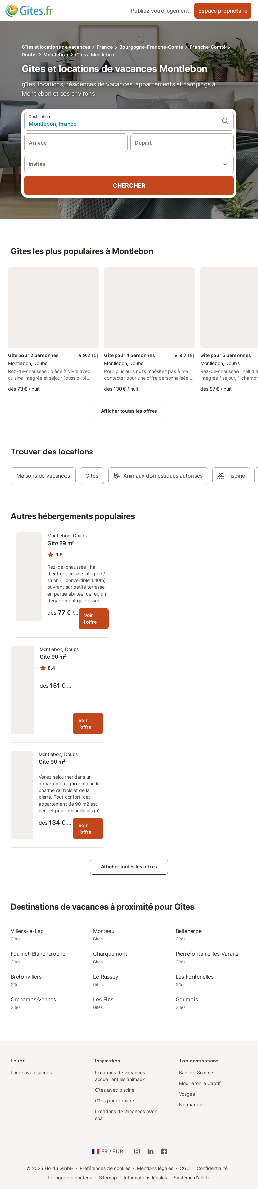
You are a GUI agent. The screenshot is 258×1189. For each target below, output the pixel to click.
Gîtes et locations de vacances (56, 47)
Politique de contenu (70, 1177)
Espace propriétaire (222, 10)
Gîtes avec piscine (115, 1090)
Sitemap (108, 1177)
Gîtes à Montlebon (94, 54)
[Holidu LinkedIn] (150, 1151)
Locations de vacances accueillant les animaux (120, 1076)
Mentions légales (155, 1168)
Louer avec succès (31, 1072)
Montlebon (55, 54)
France (105, 47)
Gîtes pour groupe (114, 1100)
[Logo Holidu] (38, 11)
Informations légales (145, 1177)
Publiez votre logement (160, 10)
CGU (185, 1168)
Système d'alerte (192, 1177)
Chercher (129, 185)
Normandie (191, 1104)
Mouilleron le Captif (199, 1083)
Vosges (187, 1094)
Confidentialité (212, 1168)
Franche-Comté (208, 47)
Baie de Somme (196, 1072)
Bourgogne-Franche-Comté (151, 47)
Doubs (29, 54)
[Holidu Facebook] (164, 1151)
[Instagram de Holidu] (137, 1151)
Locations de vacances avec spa (126, 1114)
